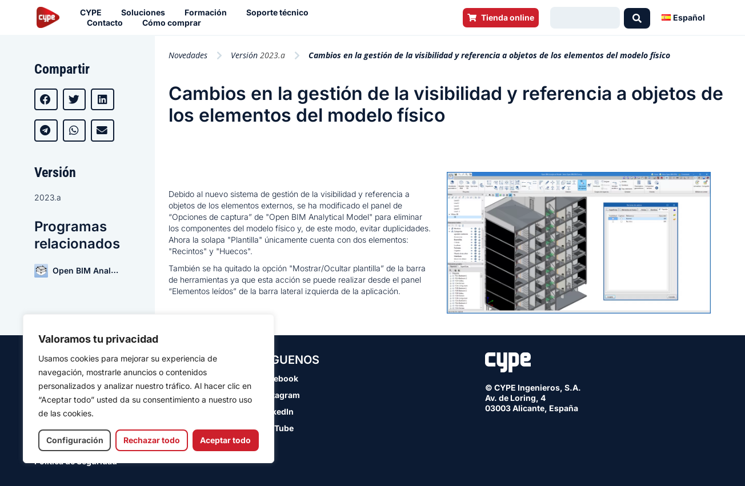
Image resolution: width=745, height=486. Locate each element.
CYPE (93, 12)
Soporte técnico (280, 12)
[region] (148, 388)
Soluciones (146, 12)
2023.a (47, 197)
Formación (209, 12)
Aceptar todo (225, 440)
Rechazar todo (151, 440)
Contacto (108, 23)
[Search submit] (637, 17)
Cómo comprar (174, 23)
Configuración (74, 440)
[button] (46, 99)
